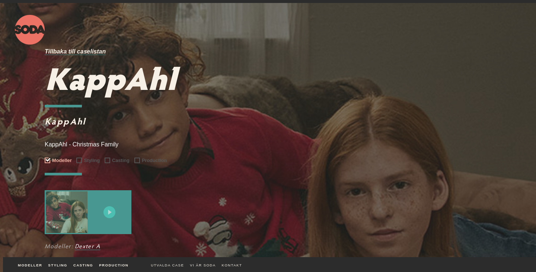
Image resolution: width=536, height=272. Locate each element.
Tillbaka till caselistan (75, 51)
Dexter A (87, 247)
